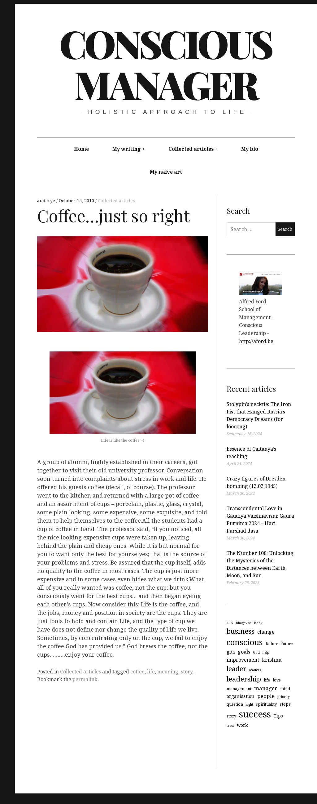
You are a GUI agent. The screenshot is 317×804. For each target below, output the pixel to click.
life (151, 671)
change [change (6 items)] (266, 631)
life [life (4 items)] (267, 680)
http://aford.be (256, 341)
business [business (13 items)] (240, 631)
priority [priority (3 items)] (283, 697)
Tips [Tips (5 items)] (278, 716)
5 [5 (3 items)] (232, 623)
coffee (137, 671)
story (187, 671)
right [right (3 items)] (249, 704)
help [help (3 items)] (266, 652)
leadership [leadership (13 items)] (244, 679)
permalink (85, 679)
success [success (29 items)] (255, 714)
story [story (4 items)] (231, 716)
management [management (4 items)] (239, 688)
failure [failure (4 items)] (272, 643)
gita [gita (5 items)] (231, 652)
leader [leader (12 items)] (236, 668)
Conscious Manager (165, 63)
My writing (126, 148)
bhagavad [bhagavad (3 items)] (243, 623)
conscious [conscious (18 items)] (245, 641)
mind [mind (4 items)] (285, 688)
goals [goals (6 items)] (244, 651)
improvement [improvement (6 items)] (243, 659)
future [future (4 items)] (287, 643)
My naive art (166, 171)
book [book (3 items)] (258, 623)
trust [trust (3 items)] (230, 725)
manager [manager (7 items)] (265, 688)
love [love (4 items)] (277, 680)
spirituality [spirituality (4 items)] (266, 704)
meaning (167, 671)
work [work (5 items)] (242, 725)
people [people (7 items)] (266, 695)
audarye (46, 200)
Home (81, 148)
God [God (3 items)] (256, 652)
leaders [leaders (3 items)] (255, 670)
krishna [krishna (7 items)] (272, 659)
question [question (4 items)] (235, 704)
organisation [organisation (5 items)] (240, 696)
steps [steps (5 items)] (285, 704)
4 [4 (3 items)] (227, 623)
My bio (249, 148)
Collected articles (191, 148)
